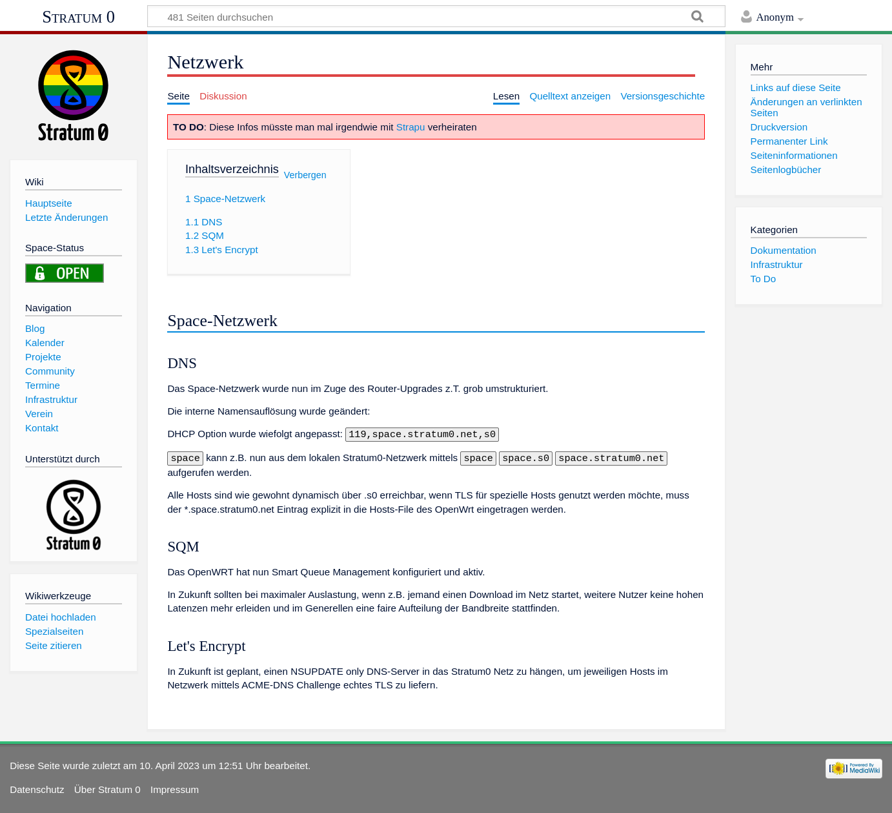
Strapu (410, 126)
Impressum (174, 786)
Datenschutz (37, 786)
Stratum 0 (78, 16)
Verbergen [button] (305, 174)
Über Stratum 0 (107, 786)
